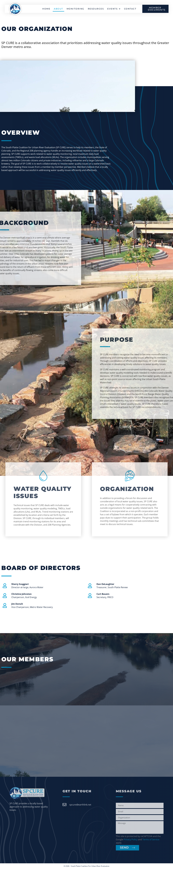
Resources (96, 8)
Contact (130, 8)
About (58, 8)
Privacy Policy (130, 839)
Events (114, 9)
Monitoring (75, 8)
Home (46, 8)
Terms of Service (150, 839)
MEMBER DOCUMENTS (157, 8)
